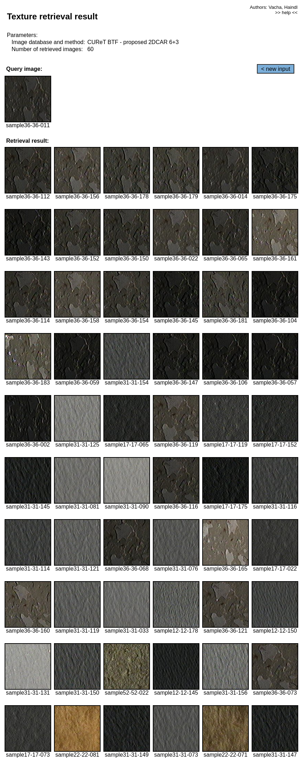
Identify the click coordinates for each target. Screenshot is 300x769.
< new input (275, 69)
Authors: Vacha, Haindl (274, 7)
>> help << (286, 12)
